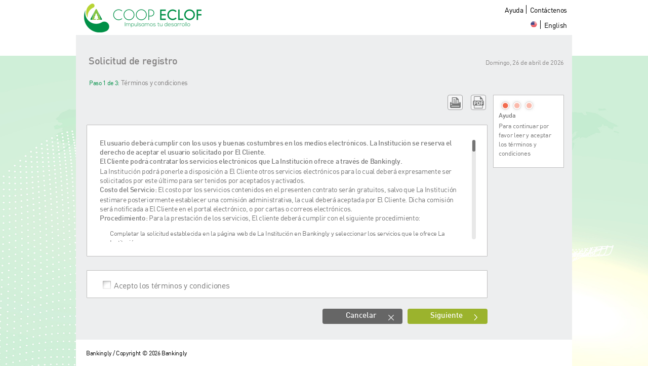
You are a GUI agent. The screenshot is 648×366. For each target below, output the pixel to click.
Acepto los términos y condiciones (172, 284)
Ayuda (514, 10)
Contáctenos (548, 10)
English (555, 25)
